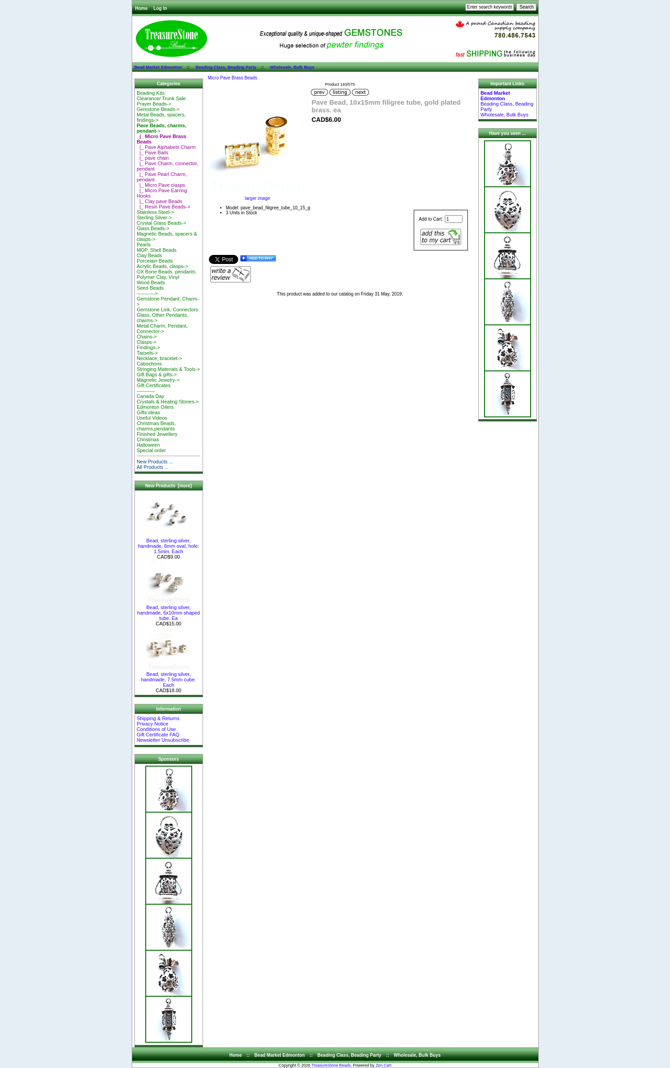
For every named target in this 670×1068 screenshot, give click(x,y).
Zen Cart (383, 1065)
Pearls (144, 244)
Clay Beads (149, 255)
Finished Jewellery (157, 434)
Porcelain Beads (155, 261)
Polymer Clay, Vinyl (158, 277)
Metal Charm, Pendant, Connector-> (162, 328)
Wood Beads (151, 282)
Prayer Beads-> (154, 103)
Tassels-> (147, 353)
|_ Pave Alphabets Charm (166, 147)
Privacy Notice (152, 723)
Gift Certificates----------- (154, 388)
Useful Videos (152, 418)
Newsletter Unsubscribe (163, 740)
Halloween (148, 445)
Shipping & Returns (158, 718)
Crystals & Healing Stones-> (168, 401)
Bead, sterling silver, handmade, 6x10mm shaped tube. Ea (168, 610)
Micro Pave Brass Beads (233, 77)
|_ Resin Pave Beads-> (163, 206)
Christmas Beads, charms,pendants (156, 426)
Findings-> (148, 347)
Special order (151, 450)
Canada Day (150, 396)
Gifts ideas (148, 412)
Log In (160, 8)
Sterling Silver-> (154, 217)
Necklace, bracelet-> (159, 358)
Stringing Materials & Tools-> (168, 369)
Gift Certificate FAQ (158, 734)
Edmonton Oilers (155, 407)
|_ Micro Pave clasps (161, 185)
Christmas (148, 439)
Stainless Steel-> (155, 212)
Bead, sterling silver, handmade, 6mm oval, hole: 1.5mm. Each (168, 543)
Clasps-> (147, 342)
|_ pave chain (153, 158)
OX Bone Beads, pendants (166, 271)
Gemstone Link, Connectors (167, 309)
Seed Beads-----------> (150, 290)
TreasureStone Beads (331, 1065)
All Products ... (153, 467)
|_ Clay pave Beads (159, 201)
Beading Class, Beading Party (225, 67)
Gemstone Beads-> (158, 109)
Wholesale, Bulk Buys (292, 67)
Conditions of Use (156, 729)
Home (141, 8)
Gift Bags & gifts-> (157, 374)
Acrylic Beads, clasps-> (162, 266)
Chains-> (147, 336)
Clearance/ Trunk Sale (161, 98)
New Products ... (155, 461)
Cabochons (149, 363)
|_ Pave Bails (152, 152)
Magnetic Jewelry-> (158, 380)
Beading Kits (151, 93)
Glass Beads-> (153, 228)
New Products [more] (168, 485)
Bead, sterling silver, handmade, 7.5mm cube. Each (168, 677)
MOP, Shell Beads (156, 250)
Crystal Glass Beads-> (161, 223)
